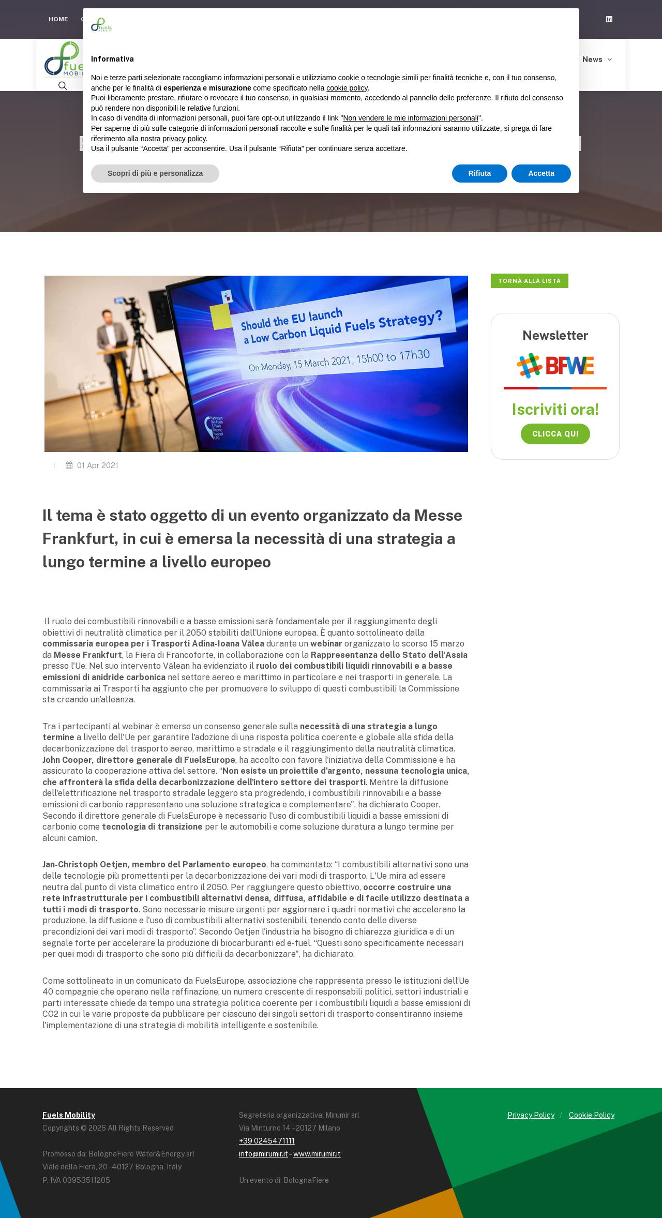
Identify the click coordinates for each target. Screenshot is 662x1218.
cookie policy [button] (346, 88)
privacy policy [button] (184, 138)
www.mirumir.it (317, 1154)
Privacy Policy (530, 1115)
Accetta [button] (541, 173)
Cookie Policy (591, 1115)
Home (58, 19)
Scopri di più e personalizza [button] (155, 173)
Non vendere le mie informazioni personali (410, 118)
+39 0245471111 (267, 1141)
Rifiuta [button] (480, 173)
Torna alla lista (529, 281)
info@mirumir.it (263, 1154)
